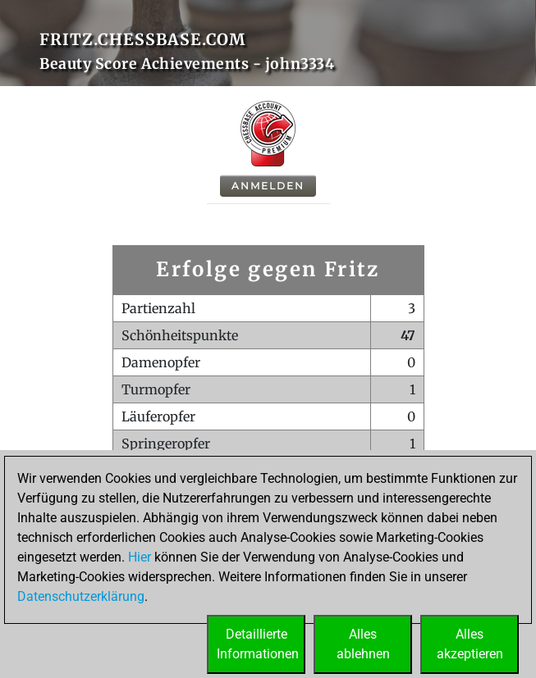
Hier (139, 557)
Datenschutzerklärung (80, 596)
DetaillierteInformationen (258, 644)
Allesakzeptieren (470, 644)
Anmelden (268, 186)
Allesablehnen (363, 644)
